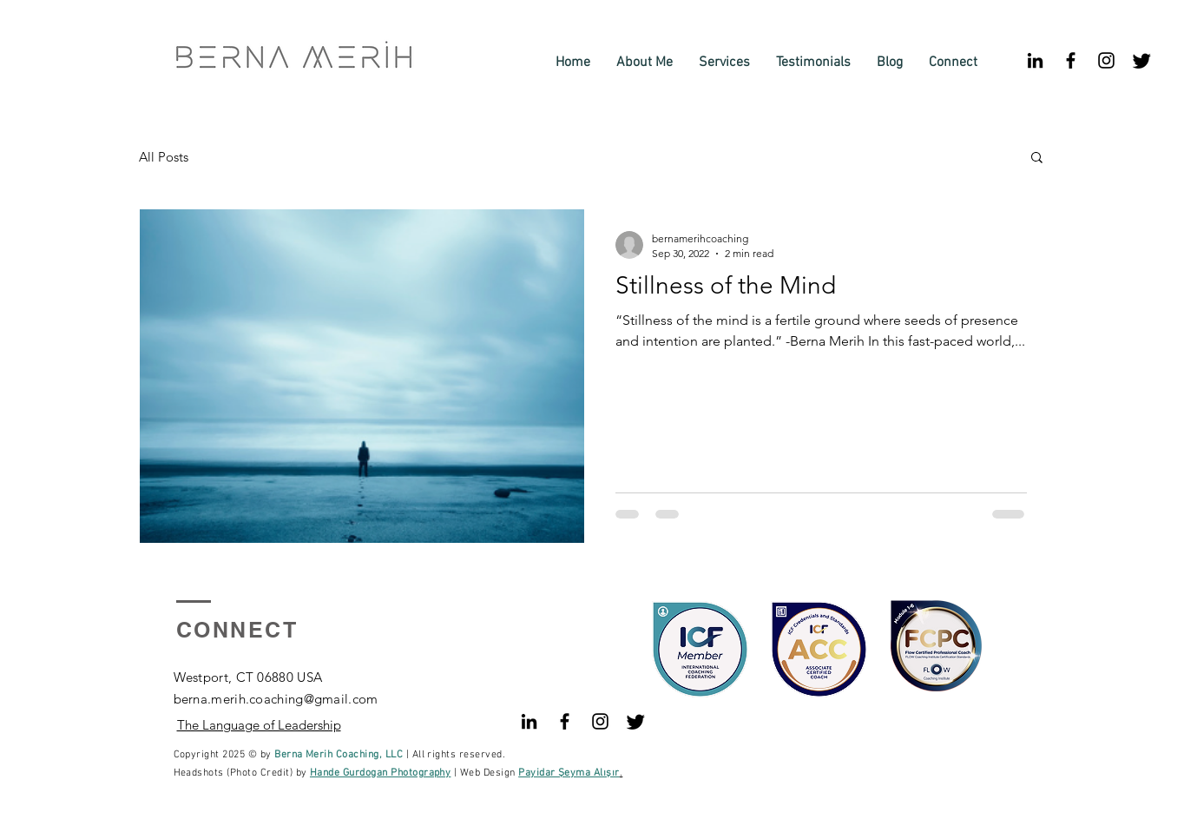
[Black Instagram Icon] (1106, 60)
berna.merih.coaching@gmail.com (276, 699)
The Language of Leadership (259, 725)
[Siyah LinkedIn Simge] (1035, 60)
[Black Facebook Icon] (1071, 60)
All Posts (163, 157)
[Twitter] (1142, 60)
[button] (1037, 158)
